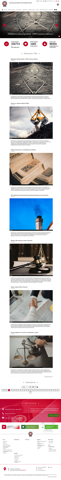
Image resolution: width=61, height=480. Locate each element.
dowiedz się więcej (53, 415)
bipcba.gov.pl (24, 470)
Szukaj (37, 387)
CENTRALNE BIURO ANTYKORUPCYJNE (17, 2)
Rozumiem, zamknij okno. (52, 476)
